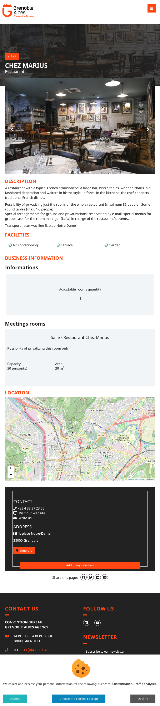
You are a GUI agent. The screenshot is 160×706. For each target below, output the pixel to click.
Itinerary (24, 550)
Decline (143, 699)
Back (12, 56)
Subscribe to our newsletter (105, 651)
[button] (11, 126)
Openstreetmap (140, 479)
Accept (15, 699)
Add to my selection (80, 565)
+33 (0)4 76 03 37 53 (36, 650)
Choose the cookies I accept (79, 699)
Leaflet (128, 479)
